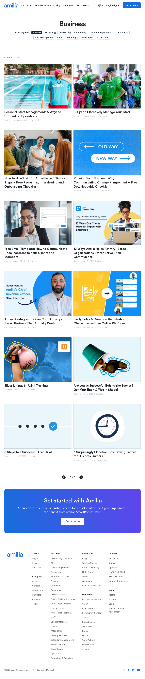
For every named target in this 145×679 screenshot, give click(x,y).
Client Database (59, 621)
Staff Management (44, 37)
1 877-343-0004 (117, 572)
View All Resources (91, 585)
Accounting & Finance (61, 558)
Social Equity (57, 649)
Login (35, 558)
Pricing (57, 5)
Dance (85, 631)
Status (112, 563)
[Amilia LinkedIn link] (123, 670)
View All (86, 649)
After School (88, 608)
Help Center (88, 572)
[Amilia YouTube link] (138, 670)
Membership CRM (60, 576)
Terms (112, 594)
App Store (56, 653)
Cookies (113, 603)
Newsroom (37, 590)
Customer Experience (100, 32)
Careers (36, 585)
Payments (56, 572)
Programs (56, 590)
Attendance (56, 630)
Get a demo (132, 5)
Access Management (61, 612)
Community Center (91, 613)
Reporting (56, 585)
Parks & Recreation (91, 599)
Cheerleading (89, 622)
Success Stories (89, 563)
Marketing (65, 32)
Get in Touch (115, 558)
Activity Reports (59, 635)
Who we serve (43, 5)
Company (69, 5)
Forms (54, 626)
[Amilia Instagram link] (133, 670)
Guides (85, 576)
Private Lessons (59, 594)
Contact (36, 599)
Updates (113, 567)
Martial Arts (88, 644)
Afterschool (103, 37)
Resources (83, 5)
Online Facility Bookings (63, 599)
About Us (36, 581)
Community (80, 32)
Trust (35, 603)
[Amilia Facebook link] (128, 670)
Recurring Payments (61, 603)
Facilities (55, 581)
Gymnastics (88, 626)
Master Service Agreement (116, 610)
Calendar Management (62, 640)
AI (52, 563)
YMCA (85, 603)
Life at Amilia (121, 32)
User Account (57, 608)
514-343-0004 (116, 576)
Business (37, 32)
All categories (22, 32)
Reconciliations (58, 644)
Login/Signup (113, 5)
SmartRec (37, 567)
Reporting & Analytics (62, 658)
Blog (84, 558)
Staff (53, 617)
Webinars (87, 581)
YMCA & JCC (72, 37)
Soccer (85, 635)
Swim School (88, 640)
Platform (27, 5)
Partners (36, 594)
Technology (50, 32)
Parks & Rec (88, 37)
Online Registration (60, 567)
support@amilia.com (119, 581)
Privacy (112, 599)
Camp (60, 37)
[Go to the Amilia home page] (11, 5)
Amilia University (90, 567)
